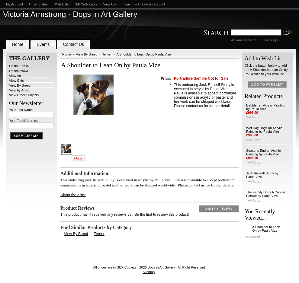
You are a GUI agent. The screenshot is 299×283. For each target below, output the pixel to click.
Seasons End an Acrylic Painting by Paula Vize (263, 152)
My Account (14, 4)
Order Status (38, 4)
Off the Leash (19, 66)
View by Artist (19, 90)
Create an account (151, 4)
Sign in (128, 4)
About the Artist (73, 194)
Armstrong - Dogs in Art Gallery (70, 14)
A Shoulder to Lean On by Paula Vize (266, 228)
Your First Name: (21, 110)
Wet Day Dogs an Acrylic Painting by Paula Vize (264, 129)
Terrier (107, 54)
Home (66, 54)
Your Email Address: (24, 120)
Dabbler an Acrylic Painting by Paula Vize (265, 107)
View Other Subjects (24, 95)
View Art (15, 76)
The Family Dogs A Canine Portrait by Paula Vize (265, 194)
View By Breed (20, 85)
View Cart (110, 4)
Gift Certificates (86, 4)
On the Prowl (18, 71)
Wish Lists (61, 4)
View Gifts (16, 80)
